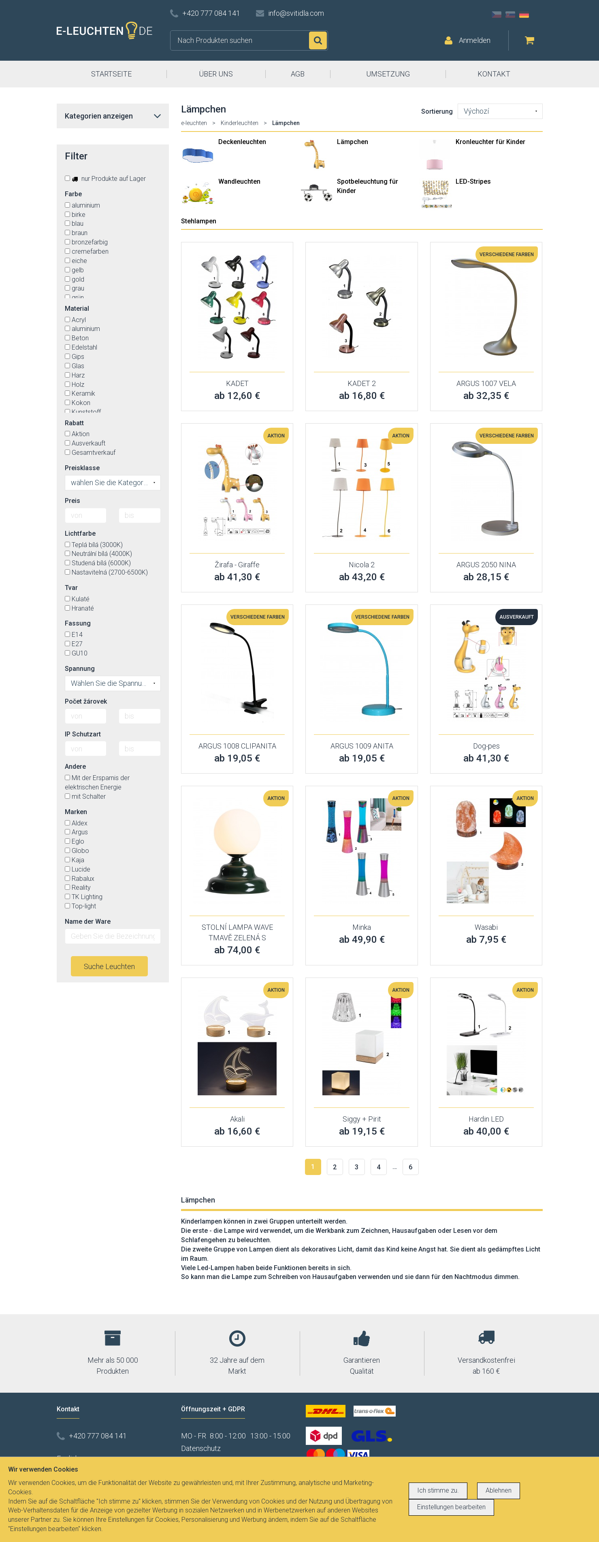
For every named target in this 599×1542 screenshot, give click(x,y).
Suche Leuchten (109, 966)
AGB (298, 74)
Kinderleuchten (239, 123)
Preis (72, 501)
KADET (237, 383)
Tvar (71, 588)
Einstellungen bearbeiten (451, 1507)
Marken (76, 812)
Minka (361, 927)
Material (77, 308)
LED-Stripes (473, 181)
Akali (237, 1119)
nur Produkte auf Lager (105, 178)
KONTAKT (493, 74)
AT (538, 14)
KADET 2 (361, 383)
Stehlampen (198, 221)
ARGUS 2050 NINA (486, 564)
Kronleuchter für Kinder (490, 142)
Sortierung (437, 111)
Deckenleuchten (242, 142)
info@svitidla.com (296, 13)
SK (510, 14)
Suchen (318, 40)
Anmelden (474, 40)
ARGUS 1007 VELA (486, 383)
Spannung (80, 668)
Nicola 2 (362, 564)
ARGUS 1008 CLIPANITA (237, 746)
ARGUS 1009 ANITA (361, 746)
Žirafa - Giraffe (237, 564)
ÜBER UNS (216, 74)
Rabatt (74, 423)
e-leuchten (194, 123)
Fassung (78, 623)
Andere (75, 766)
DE (524, 14)
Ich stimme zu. (438, 1490)
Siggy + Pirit (362, 1119)
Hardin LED (486, 1119)
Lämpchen (352, 142)
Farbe (73, 194)
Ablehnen (499, 1490)
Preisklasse (82, 468)
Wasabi (486, 927)
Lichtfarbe (80, 533)
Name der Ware (88, 921)
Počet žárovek (86, 701)
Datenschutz (201, 1448)
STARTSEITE (111, 74)
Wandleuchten (239, 181)
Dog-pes (486, 746)
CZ (496, 14)
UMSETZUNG (388, 74)
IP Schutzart (83, 734)
